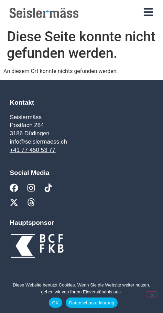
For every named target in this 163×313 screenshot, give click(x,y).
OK (55, 302)
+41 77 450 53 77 (32, 150)
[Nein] (152, 294)
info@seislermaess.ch (38, 141)
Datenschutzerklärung (91, 302)
